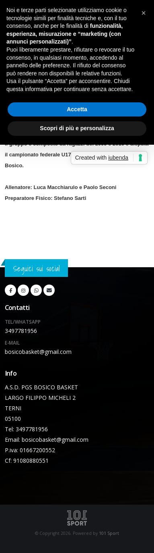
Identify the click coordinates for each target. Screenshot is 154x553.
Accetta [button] (77, 109)
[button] (143, 12)
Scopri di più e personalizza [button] (77, 128)
